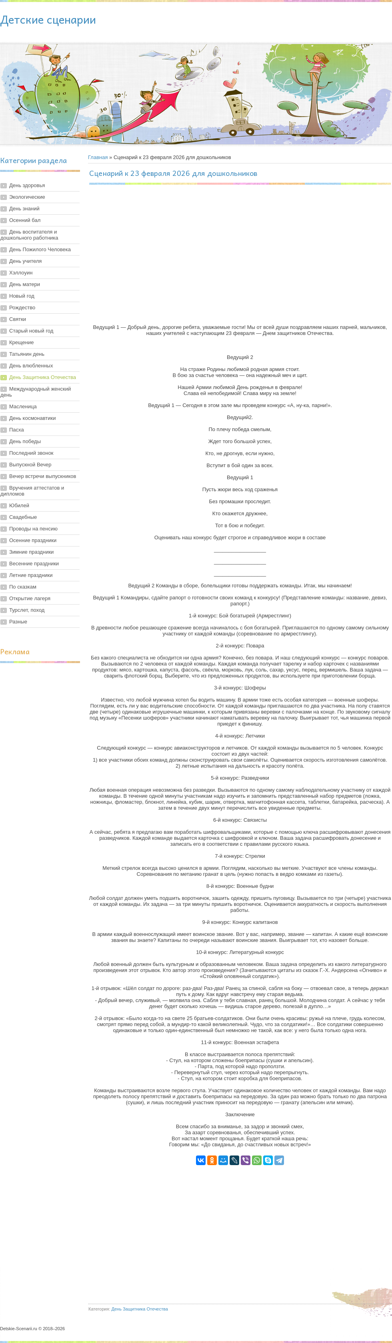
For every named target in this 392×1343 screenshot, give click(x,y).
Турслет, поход (26, 610)
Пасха (16, 430)
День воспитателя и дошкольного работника (29, 235)
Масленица (23, 406)
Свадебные (23, 517)
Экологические (27, 197)
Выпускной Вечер (30, 465)
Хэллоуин (20, 273)
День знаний (24, 209)
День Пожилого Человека (40, 249)
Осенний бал (24, 220)
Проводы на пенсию (33, 529)
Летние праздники (31, 575)
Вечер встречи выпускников (42, 476)
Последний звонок (31, 453)
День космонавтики (32, 418)
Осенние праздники (32, 540)
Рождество (22, 307)
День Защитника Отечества (42, 377)
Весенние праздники (34, 564)
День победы (25, 441)
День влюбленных (31, 366)
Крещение (21, 342)
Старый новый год (31, 331)
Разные (18, 622)
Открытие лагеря (29, 598)
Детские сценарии (48, 19)
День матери (24, 284)
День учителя (25, 261)
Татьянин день (26, 354)
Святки (17, 319)
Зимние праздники (31, 552)
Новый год (21, 296)
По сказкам (22, 587)
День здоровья (27, 185)
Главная (98, 157)
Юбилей (19, 505)
